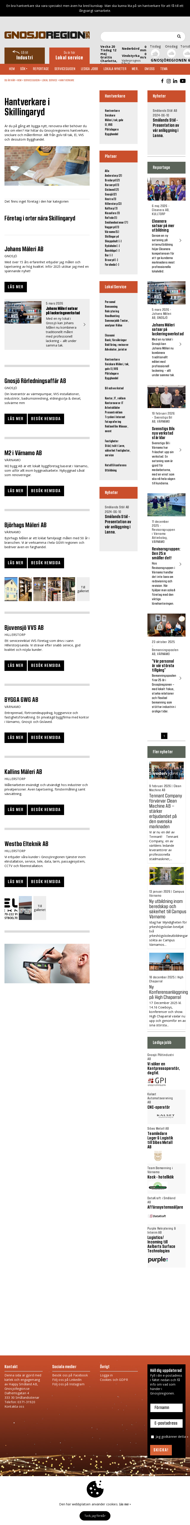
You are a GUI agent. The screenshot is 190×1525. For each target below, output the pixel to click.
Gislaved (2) (112, 189)
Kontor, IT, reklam (115, 398)
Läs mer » (125, 1504)
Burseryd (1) (112, 185)
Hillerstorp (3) (113, 203)
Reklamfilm (111, 426)
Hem (13, 69)
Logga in (106, 1375)
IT (122, 403)
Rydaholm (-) (112, 246)
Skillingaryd (112, 236)
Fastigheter (112, 441)
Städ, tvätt (111, 446)
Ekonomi (109, 335)
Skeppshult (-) (113, 241)
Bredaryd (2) (112, 180)
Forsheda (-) (112, 264)
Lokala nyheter (121, 69)
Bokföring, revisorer (117, 344)
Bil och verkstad (114, 388)
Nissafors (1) (112, 213)
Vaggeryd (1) (112, 227)
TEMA (173, 69)
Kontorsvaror (113, 403)
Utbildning (111, 470)
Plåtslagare (112, 129)
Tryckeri (110, 417)
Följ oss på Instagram (68, 1384)
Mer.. (142, 69)
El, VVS (108, 125)
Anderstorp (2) (113, 175)
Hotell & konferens (115, 465)
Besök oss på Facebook (70, 1375)
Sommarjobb (112, 320)
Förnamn (162, 1408)
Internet (120, 417)
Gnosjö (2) (111, 194)
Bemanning (111, 306)
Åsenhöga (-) (112, 250)
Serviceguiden (69, 69)
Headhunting (112, 316)
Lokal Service (49, 80)
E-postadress (166, 1423)
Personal (110, 302)
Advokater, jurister (116, 349)
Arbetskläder (112, 407)
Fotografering (113, 421)
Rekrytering (112, 311)
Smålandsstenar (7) (116, 222)
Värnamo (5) (112, 232)
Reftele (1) (111, 218)
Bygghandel (111, 134)
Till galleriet (83, 589)
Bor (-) (108, 255)
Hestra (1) (110, 199)
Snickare (110, 115)
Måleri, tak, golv (114, 120)
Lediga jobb (94, 69)
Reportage (44, 69)
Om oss (158, 69)
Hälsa (119, 325)
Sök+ (26, 69)
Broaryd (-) (111, 260)
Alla (107, 171)
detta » (183, 1436)
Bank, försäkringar (116, 340)
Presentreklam (113, 412)
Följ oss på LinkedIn (67, 1380)
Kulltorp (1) (111, 208)
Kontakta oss (14, 1406)
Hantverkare (66, 80)
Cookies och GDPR (114, 1380)
